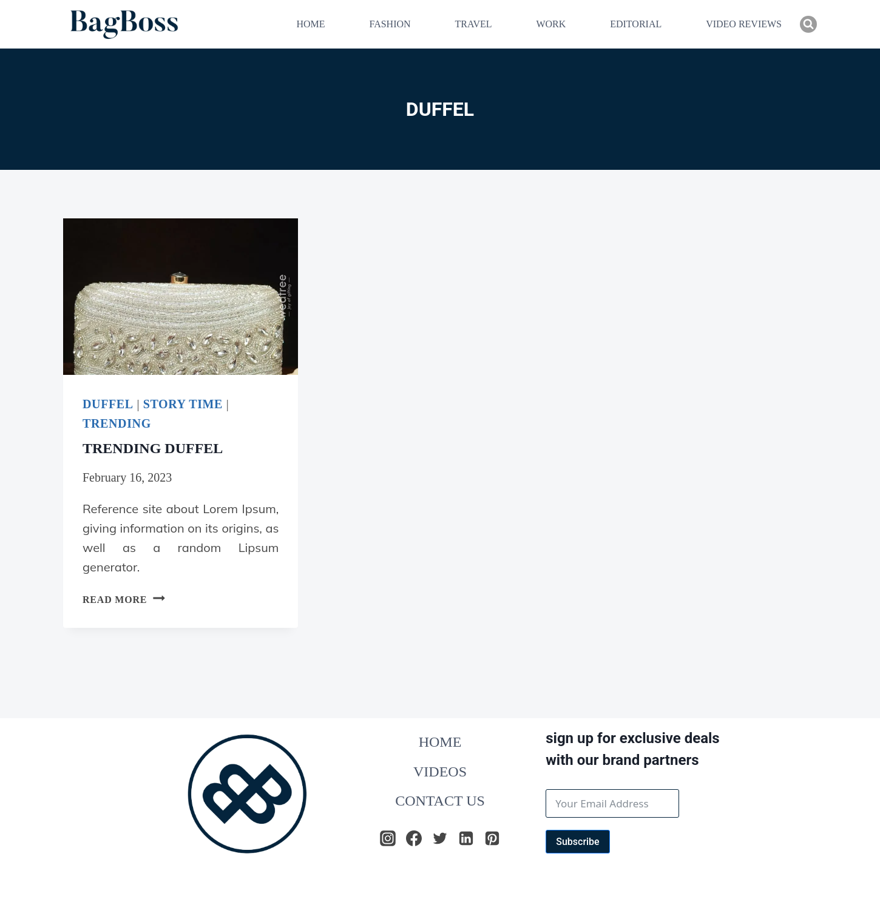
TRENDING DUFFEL (153, 448)
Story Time (183, 404)
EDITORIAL (636, 24)
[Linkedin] (466, 838)
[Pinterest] (492, 838)
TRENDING (117, 423)
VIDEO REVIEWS (744, 24)
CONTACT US (440, 801)
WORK (551, 24)
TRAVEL (473, 24)
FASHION (389, 24)
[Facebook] (414, 838)
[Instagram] (388, 838)
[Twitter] (440, 838)
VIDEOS (440, 771)
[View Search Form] (808, 24)
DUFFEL (108, 404)
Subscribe (577, 841)
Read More (124, 599)
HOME (310, 24)
